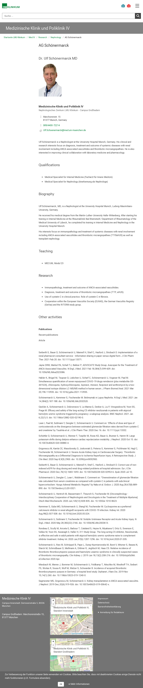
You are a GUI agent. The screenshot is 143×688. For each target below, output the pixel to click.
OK (61, 684)
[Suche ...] (68, 16)
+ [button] (53, 600)
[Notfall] (129, 6)
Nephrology (56, 37)
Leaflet (65, 634)
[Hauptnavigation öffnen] (137, 6)
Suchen (138, 16)
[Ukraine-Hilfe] (123, 6)
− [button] (53, 604)
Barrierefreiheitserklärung (109, 607)
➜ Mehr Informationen (79, 684)
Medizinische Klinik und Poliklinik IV (38, 28)
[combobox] (71, 16)
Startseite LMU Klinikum (14, 37)
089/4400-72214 (51, 125)
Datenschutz (103, 603)
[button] (64, 130)
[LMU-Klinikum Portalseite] (12, 6)
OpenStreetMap (77, 634)
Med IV (32, 37)
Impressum (103, 598)
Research (43, 37)
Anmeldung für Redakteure (112, 612)
